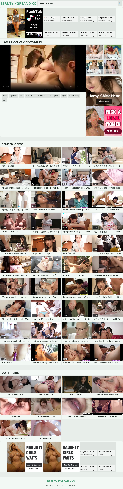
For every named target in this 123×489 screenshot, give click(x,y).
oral (21, 95)
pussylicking (30, 95)
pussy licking (74, 95)
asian (5, 95)
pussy (56, 95)
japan (64, 95)
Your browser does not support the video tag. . (43, 68)
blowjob (41, 95)
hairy (49, 95)
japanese (13, 95)
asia (4, 100)
